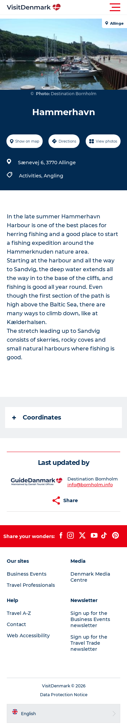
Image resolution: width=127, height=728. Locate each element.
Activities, (31, 176)
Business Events (26, 574)
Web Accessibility (28, 636)
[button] (94, 7)
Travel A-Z (19, 613)
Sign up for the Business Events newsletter (90, 619)
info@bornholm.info (90, 484)
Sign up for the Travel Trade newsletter (88, 643)
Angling (53, 176)
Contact (16, 624)
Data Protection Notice (63, 694)
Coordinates (36, 417)
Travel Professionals (31, 585)
